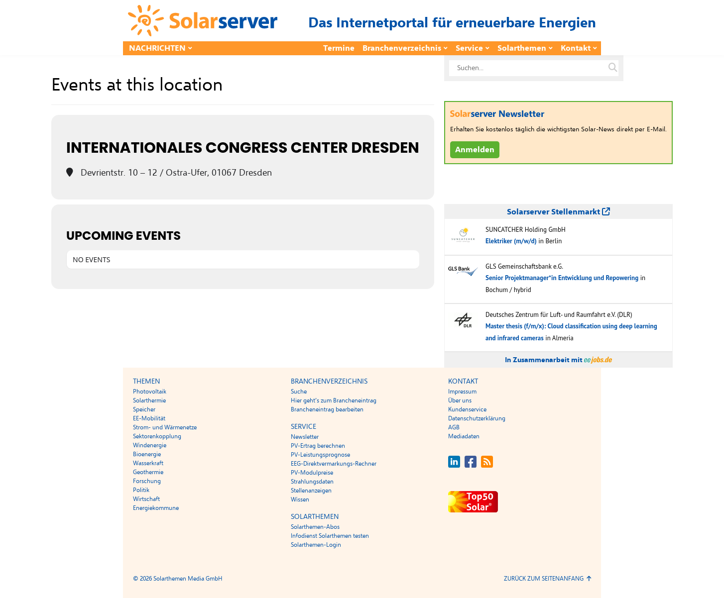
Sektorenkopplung (157, 436)
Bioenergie (147, 454)
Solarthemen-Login (316, 545)
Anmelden (474, 149)
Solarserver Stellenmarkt (558, 211)
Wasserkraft (148, 463)
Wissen (300, 499)
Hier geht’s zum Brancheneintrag (333, 400)
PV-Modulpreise (312, 473)
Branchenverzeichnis (401, 48)
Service (469, 48)
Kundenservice (467, 409)
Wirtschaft (146, 499)
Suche (299, 392)
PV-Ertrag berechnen (318, 446)
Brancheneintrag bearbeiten (327, 409)
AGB (454, 427)
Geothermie (148, 472)
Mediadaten (464, 436)
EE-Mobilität (149, 418)
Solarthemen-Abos (315, 527)
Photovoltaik (149, 392)
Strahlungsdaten (312, 482)
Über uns (460, 400)
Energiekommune (156, 508)
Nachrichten (157, 48)
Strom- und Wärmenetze (165, 427)
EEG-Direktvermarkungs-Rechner (333, 464)
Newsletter (305, 437)
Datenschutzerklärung (476, 418)
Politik (141, 490)
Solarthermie (149, 400)
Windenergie (149, 445)
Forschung (147, 481)
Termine (339, 48)
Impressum (462, 392)
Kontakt (576, 48)
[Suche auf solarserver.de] (612, 68)
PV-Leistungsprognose (320, 455)
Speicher (144, 409)
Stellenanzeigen (311, 491)
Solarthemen (521, 48)
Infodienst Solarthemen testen (330, 536)
